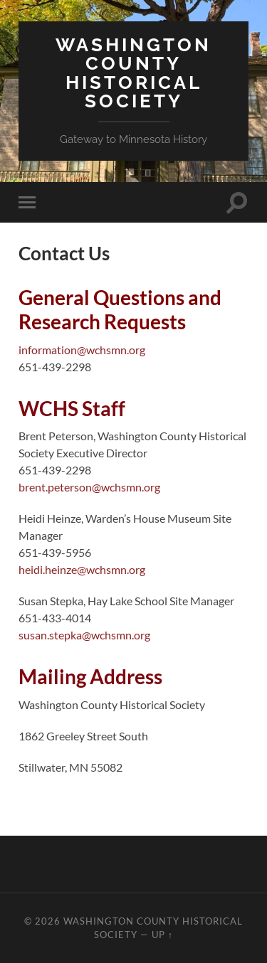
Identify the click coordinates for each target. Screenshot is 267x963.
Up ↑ (162, 934)
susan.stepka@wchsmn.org (84, 635)
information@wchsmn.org (82, 349)
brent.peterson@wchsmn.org (89, 487)
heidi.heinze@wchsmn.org (82, 569)
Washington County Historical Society (133, 72)
